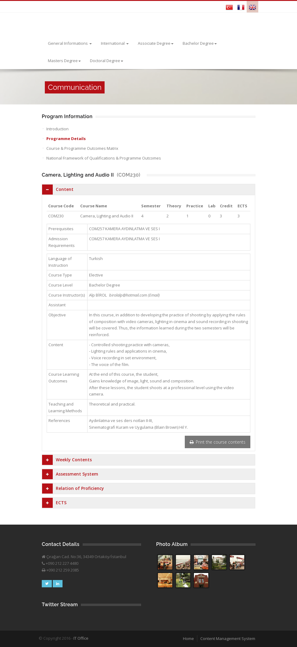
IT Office (80, 638)
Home (188, 638)
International (115, 43)
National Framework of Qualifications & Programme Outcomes (103, 158)
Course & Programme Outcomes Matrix (82, 148)
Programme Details (66, 138)
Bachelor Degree (200, 43)
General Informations (70, 43)
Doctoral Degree (106, 60)
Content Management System (227, 638)
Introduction (57, 129)
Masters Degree (64, 60)
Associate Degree (156, 43)
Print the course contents (217, 442)
